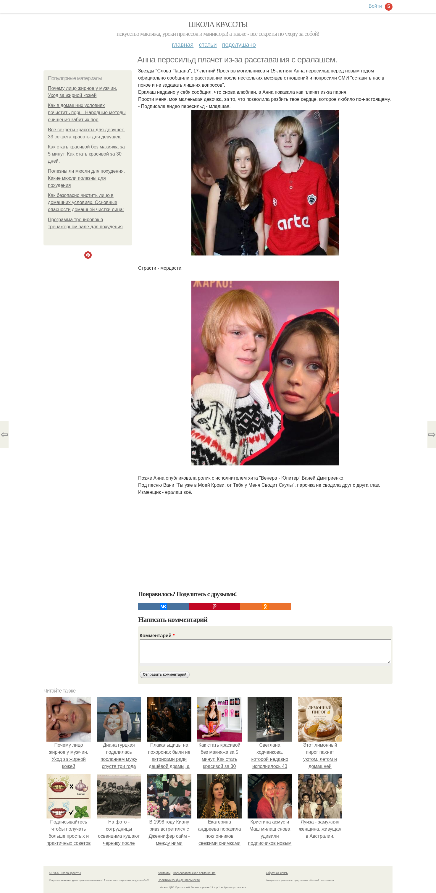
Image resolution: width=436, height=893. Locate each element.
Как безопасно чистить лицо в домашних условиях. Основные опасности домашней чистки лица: (86, 202)
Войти (375, 6)
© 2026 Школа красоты (65, 873)
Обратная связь (277, 873)
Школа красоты (218, 24)
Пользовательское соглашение (194, 873)
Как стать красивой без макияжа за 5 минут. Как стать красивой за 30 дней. (86, 154)
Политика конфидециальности (179, 880)
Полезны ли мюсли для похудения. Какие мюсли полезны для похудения (86, 178)
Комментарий (157, 635)
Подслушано (239, 44)
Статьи (208, 44)
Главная (182, 44)
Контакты (164, 873)
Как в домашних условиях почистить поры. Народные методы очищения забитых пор (87, 112)
